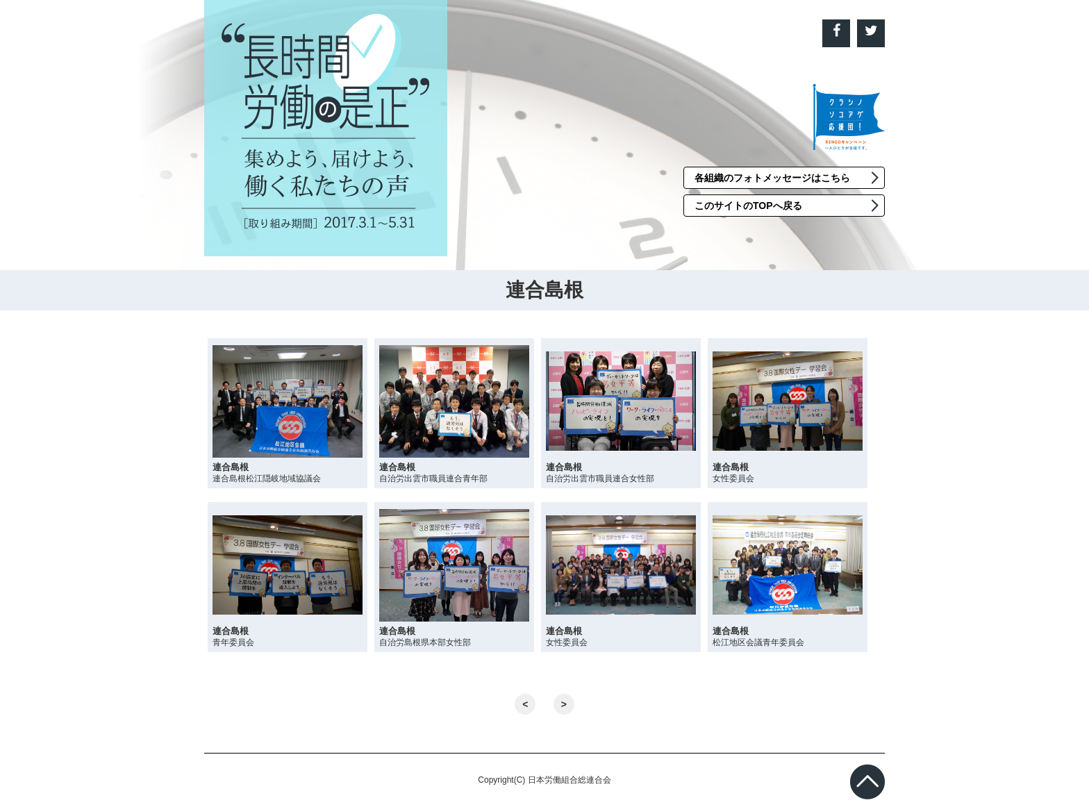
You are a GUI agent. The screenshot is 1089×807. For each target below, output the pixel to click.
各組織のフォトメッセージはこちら (772, 177)
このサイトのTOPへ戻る (748, 205)
